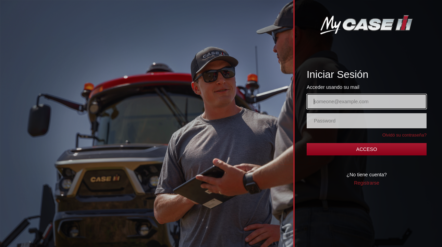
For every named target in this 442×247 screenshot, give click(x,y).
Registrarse (366, 183)
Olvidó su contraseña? (404, 135)
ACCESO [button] (366, 149)
